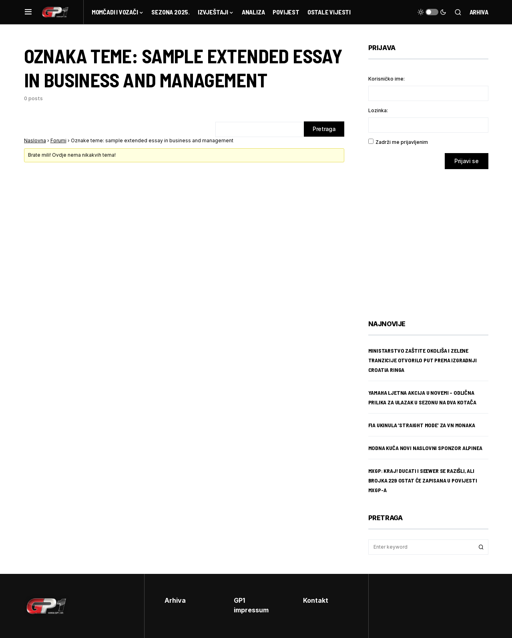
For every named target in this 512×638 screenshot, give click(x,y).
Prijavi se (466, 160)
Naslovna (35, 141)
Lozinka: (378, 110)
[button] (28, 12)
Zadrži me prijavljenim (401, 142)
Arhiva (479, 12)
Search (481, 547)
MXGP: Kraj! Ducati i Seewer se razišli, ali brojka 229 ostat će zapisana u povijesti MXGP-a (422, 480)
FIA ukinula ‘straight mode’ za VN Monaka (421, 425)
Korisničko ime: (386, 79)
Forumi (58, 141)
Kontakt (315, 600)
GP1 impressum (251, 605)
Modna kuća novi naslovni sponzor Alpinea (425, 447)
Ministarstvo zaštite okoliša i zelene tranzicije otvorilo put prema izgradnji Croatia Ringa (422, 360)
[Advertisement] (432, 238)
